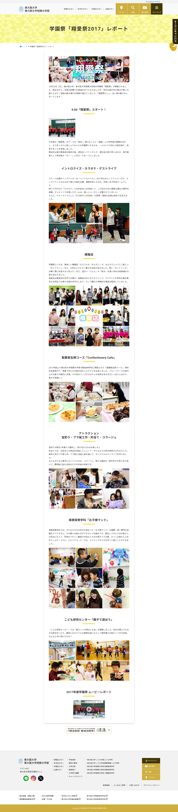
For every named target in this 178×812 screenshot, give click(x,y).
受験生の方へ (69, 9)
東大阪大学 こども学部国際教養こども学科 (103, 763)
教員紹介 (72, 769)
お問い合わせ (134, 785)
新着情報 (106, 785)
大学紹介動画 (74, 773)
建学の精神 (73, 763)
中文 (157, 1)
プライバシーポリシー (151, 785)
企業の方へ (109, 9)
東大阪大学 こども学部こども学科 (100, 759)
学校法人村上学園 (68, 796)
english (150, 1)
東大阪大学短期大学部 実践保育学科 (100, 769)
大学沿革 (72, 766)
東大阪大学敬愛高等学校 (96, 796)
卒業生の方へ (97, 9)
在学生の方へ (83, 9)
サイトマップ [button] (156, 9)
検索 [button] (133, 9)
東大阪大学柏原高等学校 (96, 799)
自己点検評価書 (48, 796)
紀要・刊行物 (47, 799)
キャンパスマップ (75, 776)
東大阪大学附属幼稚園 (70, 799)
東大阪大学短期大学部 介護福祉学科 (100, 773)
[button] (89, 709)
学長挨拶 (72, 759)
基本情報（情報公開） (27, 796)
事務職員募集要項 (26, 799)
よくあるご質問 (119, 785)
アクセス (121, 9)
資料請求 (145, 9)
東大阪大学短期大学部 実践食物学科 (100, 766)
